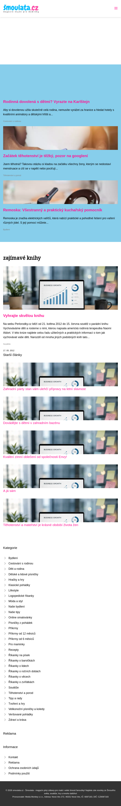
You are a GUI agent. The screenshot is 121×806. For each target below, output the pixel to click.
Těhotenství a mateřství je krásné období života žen (40, 525)
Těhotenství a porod (12, 175)
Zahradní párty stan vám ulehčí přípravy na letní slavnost (44, 389)
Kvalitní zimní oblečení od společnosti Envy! (35, 457)
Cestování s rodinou (12, 121)
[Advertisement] (60, 41)
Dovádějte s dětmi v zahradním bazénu (31, 423)
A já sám (9, 491)
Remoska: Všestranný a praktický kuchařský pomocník (52, 210)
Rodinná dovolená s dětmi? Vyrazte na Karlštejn (46, 101)
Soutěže (7, 344)
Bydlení (6, 229)
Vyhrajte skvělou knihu (23, 315)
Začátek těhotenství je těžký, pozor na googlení (45, 156)
